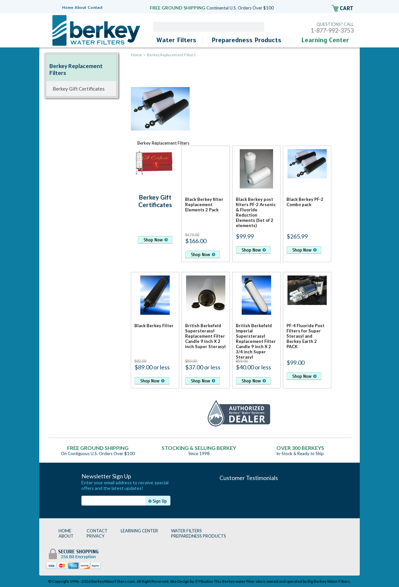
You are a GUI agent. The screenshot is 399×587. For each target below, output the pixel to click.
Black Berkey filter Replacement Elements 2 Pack (204, 204)
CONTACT (97, 530)
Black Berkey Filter (154, 325)
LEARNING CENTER (139, 530)
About (80, 7)
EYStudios (204, 581)
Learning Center (325, 40)
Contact (95, 7)
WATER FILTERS (186, 530)
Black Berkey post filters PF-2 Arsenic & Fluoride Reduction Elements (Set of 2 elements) (256, 212)
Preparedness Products (246, 40)
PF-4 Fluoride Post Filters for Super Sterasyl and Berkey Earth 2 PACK (305, 336)
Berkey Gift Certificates (155, 200)
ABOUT (66, 536)
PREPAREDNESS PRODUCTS (198, 536)
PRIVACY (95, 536)
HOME (65, 530)
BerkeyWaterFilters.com (113, 581)
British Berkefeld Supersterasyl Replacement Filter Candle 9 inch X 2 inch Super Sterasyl (205, 336)
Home (67, 7)
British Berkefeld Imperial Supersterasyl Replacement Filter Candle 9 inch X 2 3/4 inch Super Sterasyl (256, 341)
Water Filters (176, 40)
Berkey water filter (238, 581)
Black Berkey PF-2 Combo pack (304, 202)
